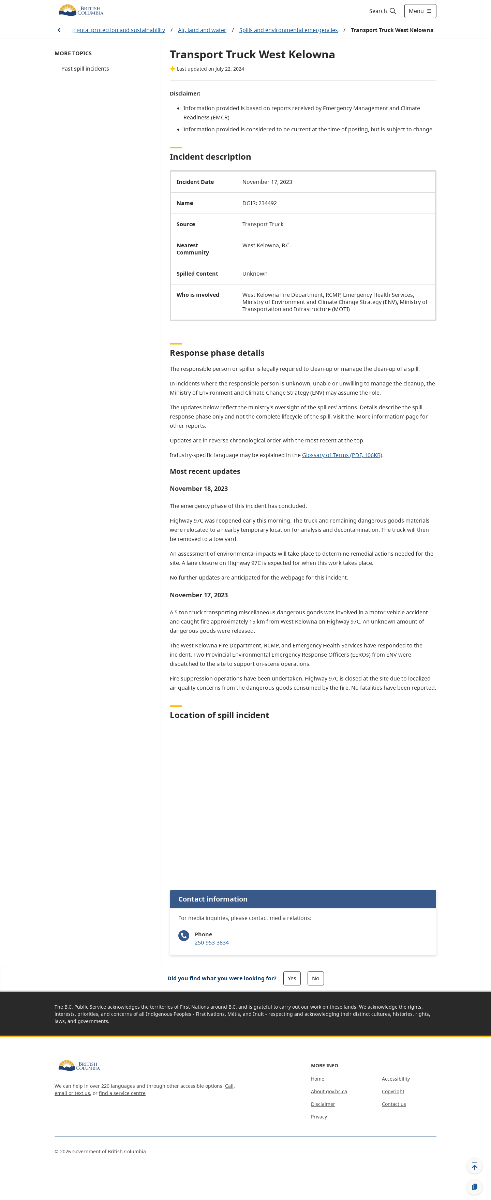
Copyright (393, 1091)
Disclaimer (323, 1104)
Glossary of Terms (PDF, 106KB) (342, 455)
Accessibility (396, 1078)
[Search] (383, 10)
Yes (292, 978)
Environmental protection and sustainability (108, 30)
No (315, 978)
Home (317, 1078)
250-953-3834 (212, 942)
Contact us (394, 1104)
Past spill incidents (85, 68)
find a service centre (122, 1093)
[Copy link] (474, 1187)
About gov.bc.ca (329, 1091)
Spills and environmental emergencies (288, 30)
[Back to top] (474, 1165)
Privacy (319, 1116)
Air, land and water (202, 30)
